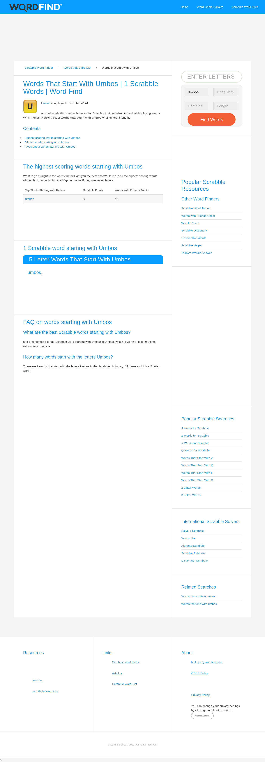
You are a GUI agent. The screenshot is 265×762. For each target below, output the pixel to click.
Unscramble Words (193, 238)
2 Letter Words (191, 487)
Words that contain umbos (198, 596)
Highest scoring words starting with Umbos (52, 137)
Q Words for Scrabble (195, 450)
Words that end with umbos (199, 603)
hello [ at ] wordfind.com (206, 662)
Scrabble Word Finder (195, 208)
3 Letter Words (191, 495)
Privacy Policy (200, 694)
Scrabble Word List (45, 691)
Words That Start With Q (197, 465)
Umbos (45, 103)
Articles (38, 680)
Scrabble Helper (192, 245)
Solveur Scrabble (192, 530)
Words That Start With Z (197, 457)
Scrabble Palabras (193, 553)
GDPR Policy (199, 673)
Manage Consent (202, 716)
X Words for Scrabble (195, 443)
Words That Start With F (197, 472)
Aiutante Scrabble (193, 545)
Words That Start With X (197, 480)
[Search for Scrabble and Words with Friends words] (212, 76)
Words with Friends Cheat (198, 215)
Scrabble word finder (125, 662)
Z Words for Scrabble (195, 435)
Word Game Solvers (210, 6)
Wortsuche (188, 538)
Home (184, 6)
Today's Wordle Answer (196, 252)
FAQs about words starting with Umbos (49, 146)
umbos (29, 198)
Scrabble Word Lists (245, 6)
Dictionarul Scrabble (194, 560)
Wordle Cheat (190, 223)
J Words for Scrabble (195, 428)
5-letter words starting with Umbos (46, 142)
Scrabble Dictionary (194, 230)
